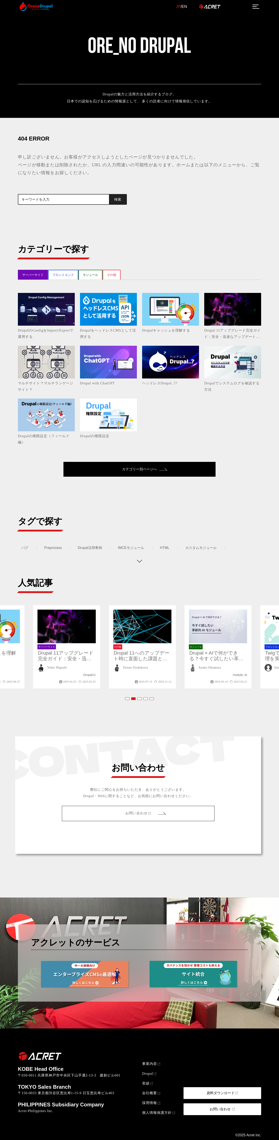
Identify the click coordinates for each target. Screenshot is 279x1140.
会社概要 (149, 1093)
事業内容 (149, 1064)
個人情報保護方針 (157, 1112)
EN (184, 6)
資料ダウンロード (221, 1093)
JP (178, 6)
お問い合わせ (136, 813)
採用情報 (149, 1103)
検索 (117, 199)
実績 (146, 1083)
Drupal (147, 1073)
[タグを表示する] (139, 561)
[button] (127, 698)
